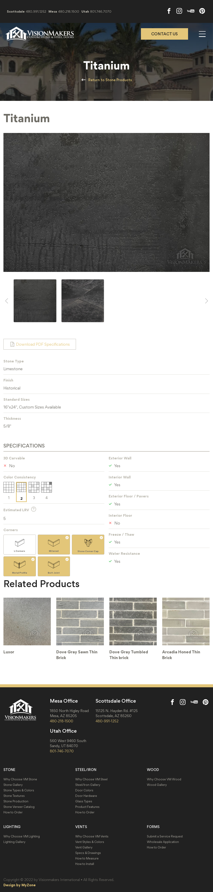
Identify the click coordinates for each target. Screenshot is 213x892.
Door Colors (84, 790)
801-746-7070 (62, 751)
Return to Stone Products (110, 79)
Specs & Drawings (88, 853)
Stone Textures (14, 796)
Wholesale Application (163, 842)
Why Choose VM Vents (91, 836)
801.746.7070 (100, 11)
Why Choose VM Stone (20, 779)
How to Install (84, 864)
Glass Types (83, 801)
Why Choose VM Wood (164, 779)
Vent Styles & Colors (89, 842)
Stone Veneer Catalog (19, 807)
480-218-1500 (61, 721)
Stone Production (15, 801)
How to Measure (87, 858)
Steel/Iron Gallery (87, 785)
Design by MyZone (19, 884)
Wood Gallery (157, 785)
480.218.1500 (68, 11)
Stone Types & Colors (18, 790)
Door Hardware (86, 796)
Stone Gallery (13, 785)
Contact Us (164, 34)
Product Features (87, 807)
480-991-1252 (107, 721)
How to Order (13, 812)
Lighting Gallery (14, 842)
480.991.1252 (36, 11)
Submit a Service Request (165, 836)
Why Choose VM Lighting (21, 836)
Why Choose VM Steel (91, 779)
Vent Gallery (83, 847)
